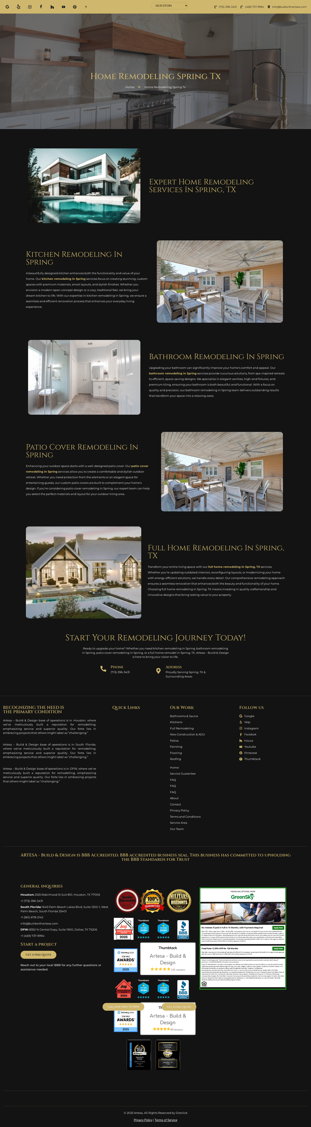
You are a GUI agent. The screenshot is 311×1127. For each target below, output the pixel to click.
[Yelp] (19, 7)
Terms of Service (166, 1120)
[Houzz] (52, 7)
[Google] (7, 7)
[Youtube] (63, 7)
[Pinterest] (75, 7)
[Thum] (86, 7)
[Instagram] (30, 7)
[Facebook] (41, 7)
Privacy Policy (143, 1120)
